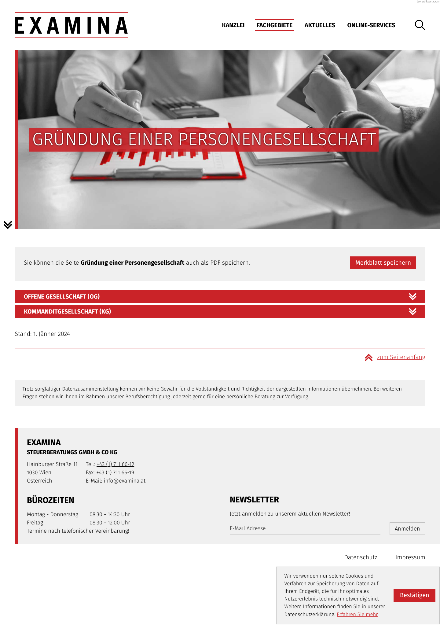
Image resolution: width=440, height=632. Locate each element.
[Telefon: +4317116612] (115, 464)
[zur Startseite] (71, 25)
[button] (383, 262)
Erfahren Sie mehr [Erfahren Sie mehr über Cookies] (357, 615)
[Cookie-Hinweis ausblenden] (414, 595)
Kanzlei (233, 25)
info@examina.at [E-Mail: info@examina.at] (124, 480)
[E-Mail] (305, 528)
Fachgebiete (274, 25)
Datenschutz (360, 557)
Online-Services (371, 25)
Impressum (410, 557)
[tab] (220, 296)
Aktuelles (320, 25)
